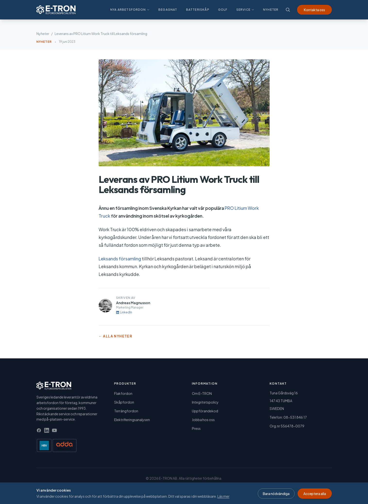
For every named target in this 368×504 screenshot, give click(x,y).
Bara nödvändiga (276, 493)
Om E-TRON (202, 393)
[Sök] (287, 9)
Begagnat (167, 9)
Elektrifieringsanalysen (132, 419)
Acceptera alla (314, 493)
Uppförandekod (205, 411)
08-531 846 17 (295, 417)
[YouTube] (54, 430)
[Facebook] (38, 430)
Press (196, 428)
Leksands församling (120, 258)
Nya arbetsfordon (130, 9)
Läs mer (223, 496)
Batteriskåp (197, 9)
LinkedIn (124, 312)
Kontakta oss (314, 10)
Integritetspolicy (205, 402)
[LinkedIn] (46, 430)
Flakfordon (123, 393)
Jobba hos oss (203, 419)
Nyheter (270, 9)
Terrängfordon (126, 411)
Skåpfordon (124, 402)
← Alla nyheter (115, 336)
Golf (223, 9)
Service (245, 9)
